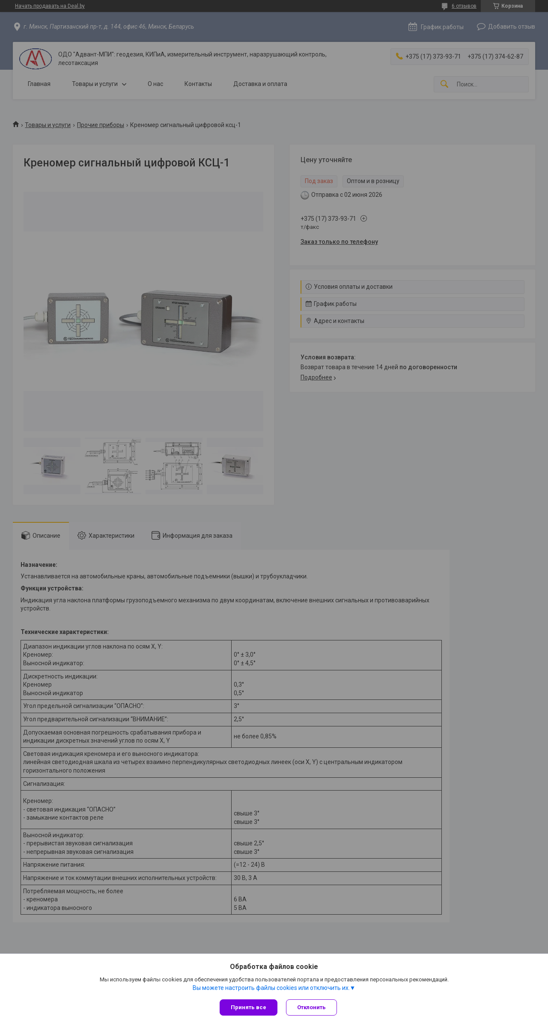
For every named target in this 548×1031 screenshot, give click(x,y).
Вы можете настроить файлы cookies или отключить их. (271, 987)
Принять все (248, 1007)
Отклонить (311, 1007)
